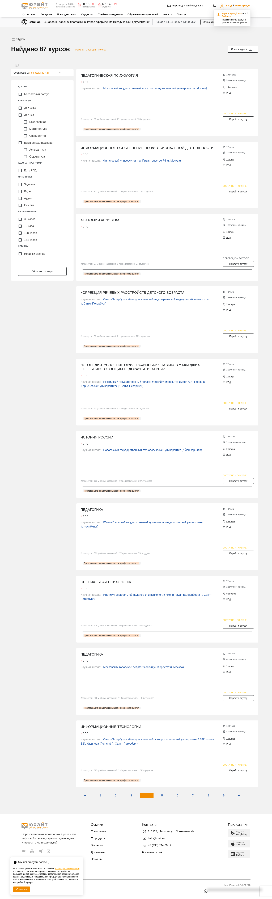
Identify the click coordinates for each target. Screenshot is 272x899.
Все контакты (152, 852)
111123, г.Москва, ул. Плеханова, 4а (171, 831)
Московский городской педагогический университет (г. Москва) (143, 667)
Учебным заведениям (110, 14)
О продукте (98, 838)
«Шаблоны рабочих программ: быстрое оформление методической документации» (98, 21)
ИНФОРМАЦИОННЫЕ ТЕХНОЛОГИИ (110, 727)
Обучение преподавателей (143, 14)
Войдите (226, 16)
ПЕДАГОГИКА (91, 510)
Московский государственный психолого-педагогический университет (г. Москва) (155, 88)
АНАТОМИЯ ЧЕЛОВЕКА (100, 220)
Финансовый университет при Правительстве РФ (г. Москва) (142, 160)
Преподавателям (66, 14)
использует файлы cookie (67, 868)
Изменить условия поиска (90, 49)
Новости (167, 14)
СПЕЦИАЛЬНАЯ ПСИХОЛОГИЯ (106, 582)
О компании (98, 831)
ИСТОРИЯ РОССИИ (96, 437)
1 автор (230, 159)
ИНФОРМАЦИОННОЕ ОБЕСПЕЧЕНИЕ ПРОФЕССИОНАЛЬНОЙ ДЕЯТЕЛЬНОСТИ (147, 148)
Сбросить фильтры (42, 271)
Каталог (31, 14)
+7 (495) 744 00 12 (160, 845)
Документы (98, 852)
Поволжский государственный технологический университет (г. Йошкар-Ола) (152, 450)
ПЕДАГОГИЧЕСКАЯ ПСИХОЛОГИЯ (109, 75)
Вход (229, 5)
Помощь (181, 14)
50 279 (86, 4)
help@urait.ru (156, 838)
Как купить (46, 14)
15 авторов (231, 87)
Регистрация (242, 5)
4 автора (230, 521)
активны (59, 7)
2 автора (230, 304)
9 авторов (231, 594)
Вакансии (97, 845)
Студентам (87, 14)
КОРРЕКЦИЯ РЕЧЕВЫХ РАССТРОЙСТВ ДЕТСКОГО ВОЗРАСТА (132, 292)
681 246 (107, 4)
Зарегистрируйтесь (232, 13)
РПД (228, 93)
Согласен (21, 889)
